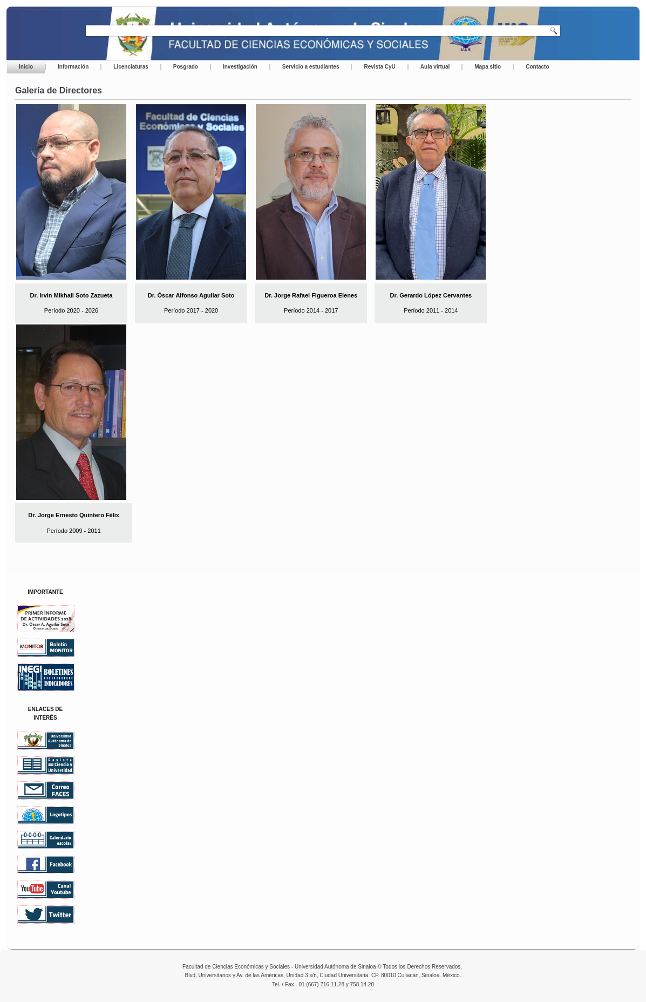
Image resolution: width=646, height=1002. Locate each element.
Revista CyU (379, 67)
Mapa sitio (487, 67)
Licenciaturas (130, 67)
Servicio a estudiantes (310, 67)
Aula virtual (435, 67)
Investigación (240, 67)
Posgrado (185, 67)
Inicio (26, 67)
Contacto (537, 67)
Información (73, 67)
